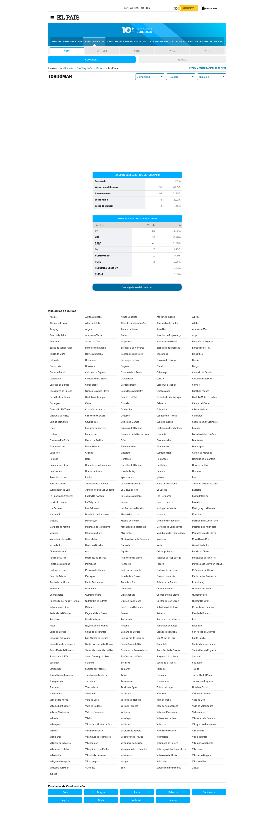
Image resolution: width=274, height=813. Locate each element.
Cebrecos (161, 404)
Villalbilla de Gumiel (166, 731)
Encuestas (206, 42)
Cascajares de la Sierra (97, 391)
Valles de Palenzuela (167, 712)
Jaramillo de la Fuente (96, 484)
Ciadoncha (126, 410)
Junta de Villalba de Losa (205, 484)
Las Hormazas (164, 496)
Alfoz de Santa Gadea (167, 323)
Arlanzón (54, 342)
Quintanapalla (128, 595)
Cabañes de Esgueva (95, 373)
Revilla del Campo (201, 613)
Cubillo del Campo (130, 422)
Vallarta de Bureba (201, 694)
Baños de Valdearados (61, 348)
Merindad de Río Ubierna (97, 527)
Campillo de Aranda (202, 373)
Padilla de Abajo (200, 552)
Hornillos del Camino (131, 465)
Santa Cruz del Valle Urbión (99, 644)
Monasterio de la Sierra (204, 533)
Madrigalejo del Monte (203, 508)
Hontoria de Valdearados (98, 465)
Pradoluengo (198, 583)
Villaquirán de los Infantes (134, 749)
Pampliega (90, 564)
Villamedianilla (199, 737)
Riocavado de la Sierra (168, 620)
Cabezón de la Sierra (131, 373)
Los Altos (196, 502)
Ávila (65, 792)
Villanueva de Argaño (132, 743)
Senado (182, 60)
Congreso (91, 60)
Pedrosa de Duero (59, 570)
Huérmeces (56, 471)
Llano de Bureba (165, 502)
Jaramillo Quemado (131, 484)
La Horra (196, 490)
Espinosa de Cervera (95, 428)
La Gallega (162, 490)
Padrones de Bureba (95, 558)
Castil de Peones (200, 391)
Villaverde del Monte (167, 756)
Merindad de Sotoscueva (133, 527)
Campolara (55, 379)
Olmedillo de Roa (200, 546)
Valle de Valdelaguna (202, 706)
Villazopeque (91, 762)
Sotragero (197, 663)
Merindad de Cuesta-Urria (205, 521)
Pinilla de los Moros (59, 583)
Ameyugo (54, 329)
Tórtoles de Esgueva (202, 681)
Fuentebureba (164, 441)
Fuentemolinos (128, 447)
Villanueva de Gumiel (202, 743)
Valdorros (161, 694)
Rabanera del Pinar (59, 607)
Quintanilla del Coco (131, 601)
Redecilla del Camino (203, 607)
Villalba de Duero (94, 731)
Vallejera (125, 712)
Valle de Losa (92, 700)
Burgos (195, 366)
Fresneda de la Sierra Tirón (135, 434)
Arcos (124, 336)
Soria (101, 800)
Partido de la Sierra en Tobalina (208, 564)
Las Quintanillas (200, 496)
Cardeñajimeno (129, 385)
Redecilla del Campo (60, 613)
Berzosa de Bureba (166, 360)
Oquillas (125, 552)
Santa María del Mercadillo (99, 651)
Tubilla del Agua (129, 688)
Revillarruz (55, 620)
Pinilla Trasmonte (94, 583)
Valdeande (90, 694)
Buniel (160, 366)
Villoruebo (162, 762)
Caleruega (162, 373)
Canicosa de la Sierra (96, 379)
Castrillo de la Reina (60, 397)
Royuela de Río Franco (96, 626)
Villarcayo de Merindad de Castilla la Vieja (173, 749)
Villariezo (197, 749)
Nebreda (125, 546)
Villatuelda (126, 756)
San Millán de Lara (166, 638)
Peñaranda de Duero (202, 570)
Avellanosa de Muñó (167, 342)
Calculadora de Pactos (184, 42)
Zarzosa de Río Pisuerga (169, 768)
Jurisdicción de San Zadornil (99, 490)
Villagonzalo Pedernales (204, 725)
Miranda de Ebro (93, 533)
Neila (159, 546)
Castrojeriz (55, 404)
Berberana (90, 360)
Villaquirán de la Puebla (97, 749)
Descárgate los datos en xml (137, 287)
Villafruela (126, 725)
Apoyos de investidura (156, 42)
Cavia (88, 404)
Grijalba (89, 453)
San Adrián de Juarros (203, 632)
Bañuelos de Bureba (95, 348)
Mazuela (54, 521)
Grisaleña (126, 453)
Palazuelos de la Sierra (204, 558)
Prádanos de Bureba (167, 583)
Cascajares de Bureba (61, 391)
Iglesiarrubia (127, 478)
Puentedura (91, 589)
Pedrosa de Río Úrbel (167, 570)
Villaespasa (55, 725)
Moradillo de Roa (200, 539)
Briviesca (90, 366)
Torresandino (163, 681)
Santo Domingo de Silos (97, 657)
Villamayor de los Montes (98, 737)
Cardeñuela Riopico (167, 385)
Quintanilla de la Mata (96, 601)
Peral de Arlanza (58, 576)
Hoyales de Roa (200, 465)
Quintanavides (199, 595)
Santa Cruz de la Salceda (62, 644)
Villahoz (54, 731)
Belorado (54, 360)
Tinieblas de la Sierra (96, 675)
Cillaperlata (162, 410)
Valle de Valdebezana (167, 706)
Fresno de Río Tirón (59, 441)
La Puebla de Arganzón (61, 496)
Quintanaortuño (93, 595)
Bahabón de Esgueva (202, 342)
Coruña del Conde (59, 422)
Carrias (196, 385)
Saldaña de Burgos (130, 632)
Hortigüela (162, 465)
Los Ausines (56, 508)
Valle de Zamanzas (94, 712)
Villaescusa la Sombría (203, 718)
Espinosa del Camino (131, 428)
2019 (67, 51)
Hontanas (126, 459)
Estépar (196, 428)
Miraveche (126, 533)
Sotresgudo (55, 669)
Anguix (88, 329)
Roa (194, 620)
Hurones (196, 471)
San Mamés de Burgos (96, 638)
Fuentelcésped (57, 447)
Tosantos (54, 688)
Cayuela (125, 404)
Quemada (126, 589)
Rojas (52, 626)
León (137, 792)
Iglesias (160, 478)
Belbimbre (197, 354)
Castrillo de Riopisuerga (169, 397)
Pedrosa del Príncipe (131, 570)
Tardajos (161, 669)
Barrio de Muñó (57, 354)
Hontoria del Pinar (59, 465)
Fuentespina (198, 447)
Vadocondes (56, 694)
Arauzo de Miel (199, 329)
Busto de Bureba (58, 373)
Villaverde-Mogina (201, 756)
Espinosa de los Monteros (169, 428)
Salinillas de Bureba (167, 632)
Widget (218, 42)
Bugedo (125, 366)
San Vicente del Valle (131, 657)
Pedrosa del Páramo (95, 570)
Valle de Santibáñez (60, 706)
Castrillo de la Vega (95, 397)
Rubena (125, 626)
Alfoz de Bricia (92, 323)
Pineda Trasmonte (166, 576)
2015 (172, 51)
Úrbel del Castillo (200, 688)
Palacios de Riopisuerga (169, 558)
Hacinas (54, 459)
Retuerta (161, 613)
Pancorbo (126, 564)
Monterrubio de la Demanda (135, 539)
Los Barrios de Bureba (132, 508)
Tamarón (125, 669)
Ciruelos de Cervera (95, 416)
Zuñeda (53, 774)
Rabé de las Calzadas (132, 607)
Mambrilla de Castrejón (97, 515)
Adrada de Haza (93, 317)
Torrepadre (127, 681)
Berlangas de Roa (130, 360)
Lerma (124, 502)
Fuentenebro (163, 447)
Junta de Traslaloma (167, 484)
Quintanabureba (165, 589)
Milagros (54, 533)
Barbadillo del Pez (201, 348)
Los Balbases (92, 508)
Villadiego (126, 718)
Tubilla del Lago (165, 688)
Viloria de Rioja (199, 762)
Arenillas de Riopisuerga (169, 336)
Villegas (125, 762)
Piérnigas (90, 576)
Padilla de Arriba (58, 558)
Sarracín (196, 657)
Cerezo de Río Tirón (60, 410)
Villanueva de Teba (59, 749)
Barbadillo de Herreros (132, 348)
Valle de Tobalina (129, 706)
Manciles (196, 515)
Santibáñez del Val (59, 657)
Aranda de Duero (129, 329)
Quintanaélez (56, 595)
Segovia (65, 800)
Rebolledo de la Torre (167, 607)
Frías (123, 441)
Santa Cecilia (199, 638)
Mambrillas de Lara (131, 515)
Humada (161, 471)
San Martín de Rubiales (132, 638)
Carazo (160, 379)
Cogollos (125, 416)
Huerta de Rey (128, 471)
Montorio (161, 539)
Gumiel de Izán (164, 453)
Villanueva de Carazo (167, 743)
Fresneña (161, 434)
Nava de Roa (56, 546)
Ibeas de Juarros (58, 478)
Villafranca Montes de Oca (98, 725)
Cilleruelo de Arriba (59, 416)
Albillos (195, 317)
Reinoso (125, 613)
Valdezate (126, 694)
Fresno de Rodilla (94, 441)
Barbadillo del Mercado (168, 348)
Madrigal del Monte (166, 508)
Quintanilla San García (168, 601)
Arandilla (161, 329)
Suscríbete (189, 8)
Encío (52, 428)
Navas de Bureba (94, 546)
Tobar (124, 675)
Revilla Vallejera (93, 620)
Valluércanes (198, 712)
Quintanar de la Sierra (168, 595)
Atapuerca (126, 342)
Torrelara (90, 681)
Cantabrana (127, 379)
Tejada (195, 669)
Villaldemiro (198, 731)
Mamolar (161, 515)
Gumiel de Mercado (202, 453)
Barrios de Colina (94, 354)
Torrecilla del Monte (202, 675)
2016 (137, 51)
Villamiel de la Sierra (60, 743)
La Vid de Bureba (58, 502)
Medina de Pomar (130, 521)
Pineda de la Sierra (130, 576)
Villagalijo (161, 725)
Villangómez (91, 743)
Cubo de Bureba (165, 422)
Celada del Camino (201, 404)
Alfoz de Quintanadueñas (133, 323)
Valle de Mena (164, 700)
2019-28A (101, 51)
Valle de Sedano (93, 706)
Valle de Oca (198, 700)
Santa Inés (162, 644)
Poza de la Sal (128, 583)
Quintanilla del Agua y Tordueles (66, 601)
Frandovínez (91, 434)
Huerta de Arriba (93, 471)
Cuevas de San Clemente (205, 422)
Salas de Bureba (58, 632)
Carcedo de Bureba (202, 379)
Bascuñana (162, 354)
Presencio (55, 589)
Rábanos (89, 607)
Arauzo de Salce (58, 336)
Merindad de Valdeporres (169, 527)
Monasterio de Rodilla (61, 539)
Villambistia (162, 737)
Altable (195, 323)
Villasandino (56, 756)
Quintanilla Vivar (200, 601)
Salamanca (209, 792)
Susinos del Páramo (95, 669)
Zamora (173, 800)
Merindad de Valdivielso (204, 527)
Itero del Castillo (58, 484)
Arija (194, 336)
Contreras (197, 416)
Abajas (53, 317)
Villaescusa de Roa (166, 718)
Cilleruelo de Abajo (201, 410)
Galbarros (55, 453)
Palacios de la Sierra (131, 558)
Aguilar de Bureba (166, 317)
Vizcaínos (90, 768)
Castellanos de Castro (132, 391)
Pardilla (160, 564)
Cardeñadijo (91, 385)
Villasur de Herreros (95, 756)
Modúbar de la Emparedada (171, 533)
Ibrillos (88, 478)
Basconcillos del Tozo (132, 354)
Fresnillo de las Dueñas (204, 434)
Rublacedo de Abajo (167, 626)
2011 (207, 51)
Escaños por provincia (128, 42)
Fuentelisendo (92, 447)
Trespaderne (91, 688)
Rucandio (197, 626)
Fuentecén (197, 441)
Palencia (173, 792)
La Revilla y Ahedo (94, 496)
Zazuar (195, 768)
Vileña (88, 718)
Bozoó (195, 360)
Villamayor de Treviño (132, 737)
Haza (88, 459)
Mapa (110, 42)
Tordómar (162, 675)
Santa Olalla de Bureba (168, 651)
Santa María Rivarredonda (134, 651)
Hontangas (162, 459)
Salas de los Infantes (95, 632)
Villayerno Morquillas (60, 762)
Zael (123, 768)
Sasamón (54, 663)
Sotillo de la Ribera (166, 663)
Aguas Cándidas (129, 317)
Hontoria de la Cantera (203, 459)
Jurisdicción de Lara (60, 490)
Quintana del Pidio (201, 589)
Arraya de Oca (92, 342)
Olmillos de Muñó (58, 552)
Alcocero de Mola (58, 323)
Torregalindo (56, 681)
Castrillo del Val (129, 397)
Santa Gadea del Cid (131, 644)
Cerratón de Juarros (95, 410)
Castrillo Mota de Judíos (204, 397)
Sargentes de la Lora (167, 657)
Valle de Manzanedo (131, 700)
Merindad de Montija (60, 527)
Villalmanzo (55, 737)
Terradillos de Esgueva (61, 675)
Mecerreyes (91, 521)
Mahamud (55, 515)
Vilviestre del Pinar (59, 768)
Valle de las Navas (59, 700)
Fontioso (54, 434)
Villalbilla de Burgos (131, 731)
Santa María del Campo (204, 644)
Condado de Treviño (167, 416)
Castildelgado (163, 391)
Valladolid (137, 800)
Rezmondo (126, 620)
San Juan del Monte (60, 638)
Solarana (90, 663)
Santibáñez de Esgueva (204, 651)
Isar (194, 478)
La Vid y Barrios (93, 502)
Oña (87, 552)
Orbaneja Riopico (165, 552)
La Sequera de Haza (131, 496)
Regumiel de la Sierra (96, 613)
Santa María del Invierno (62, 651)
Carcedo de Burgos (59, 385)
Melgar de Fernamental (168, 521)
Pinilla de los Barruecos (204, 576)
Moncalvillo (91, 539)
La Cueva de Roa (129, 490)
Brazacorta (55, 366)
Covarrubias (91, 422)
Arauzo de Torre (93, 336)
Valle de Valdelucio (59, 712)
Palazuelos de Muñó (60, 564)
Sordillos (125, 663)
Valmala (54, 718)
